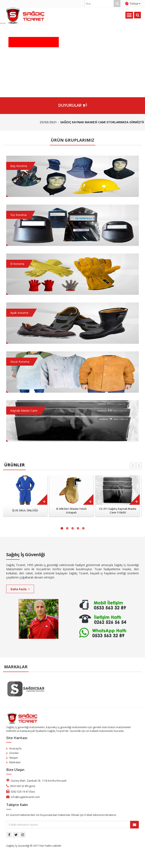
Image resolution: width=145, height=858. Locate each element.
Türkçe (132, 3)
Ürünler (14, 753)
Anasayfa (15, 748)
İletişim (13, 758)
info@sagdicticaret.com (25, 797)
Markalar (15, 762)
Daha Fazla (20, 589)
